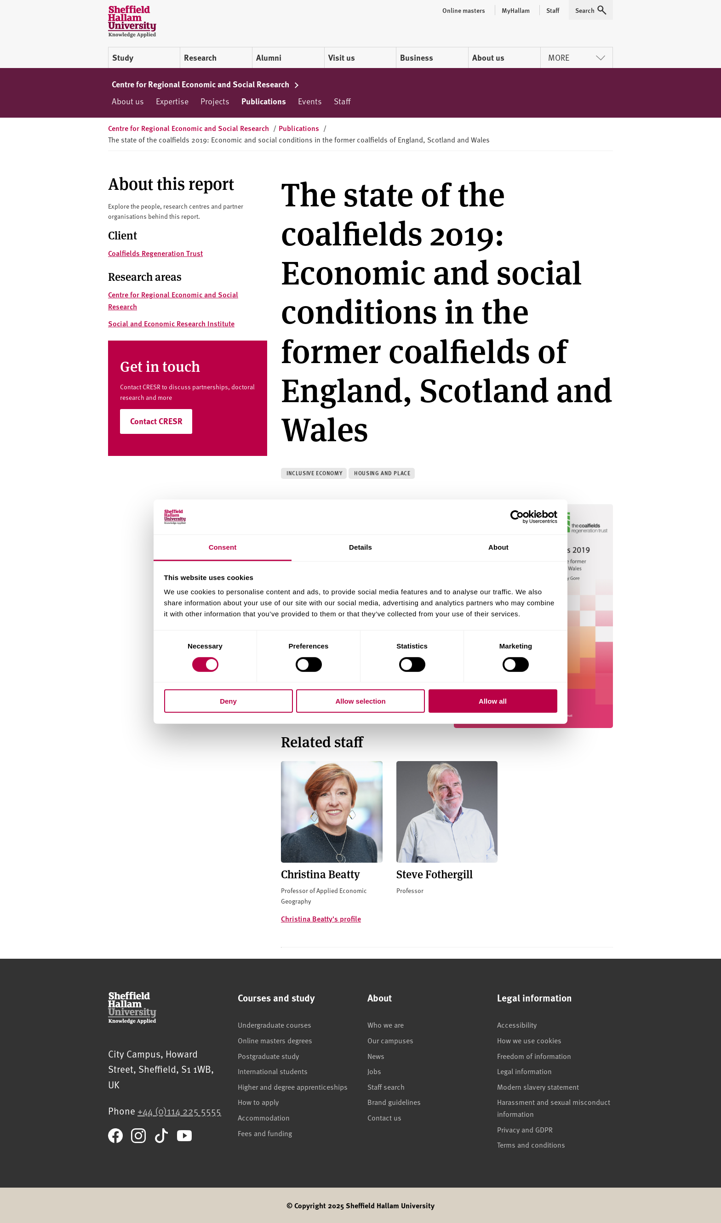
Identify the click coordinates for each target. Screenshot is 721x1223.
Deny (228, 701)
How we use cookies (529, 1040)
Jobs (374, 1071)
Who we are (385, 1024)
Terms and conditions (531, 1144)
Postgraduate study (268, 1056)
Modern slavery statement (538, 1086)
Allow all (493, 701)
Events (310, 101)
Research (200, 57)
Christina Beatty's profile (321, 918)
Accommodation (264, 1117)
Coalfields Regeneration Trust (155, 253)
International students (273, 1071)
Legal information (524, 1071)
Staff (342, 101)
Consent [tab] (223, 547)
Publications (263, 101)
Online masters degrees (275, 1040)
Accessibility (517, 1024)
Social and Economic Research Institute (171, 323)
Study (122, 57)
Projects (214, 101)
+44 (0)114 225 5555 (179, 1110)
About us (488, 57)
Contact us (384, 1117)
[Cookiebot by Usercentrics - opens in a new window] (517, 517)
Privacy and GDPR (525, 1129)
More (576, 57)
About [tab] (498, 547)
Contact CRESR (156, 421)
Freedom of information (534, 1056)
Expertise (172, 101)
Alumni (268, 57)
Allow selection (360, 701)
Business (416, 57)
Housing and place (382, 473)
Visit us (341, 57)
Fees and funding (265, 1133)
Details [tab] (360, 547)
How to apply (258, 1102)
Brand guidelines (394, 1102)
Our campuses (390, 1040)
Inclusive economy (314, 473)
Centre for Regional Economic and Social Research (205, 84)
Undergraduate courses (274, 1024)
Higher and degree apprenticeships (293, 1086)
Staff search (386, 1086)
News (375, 1056)
